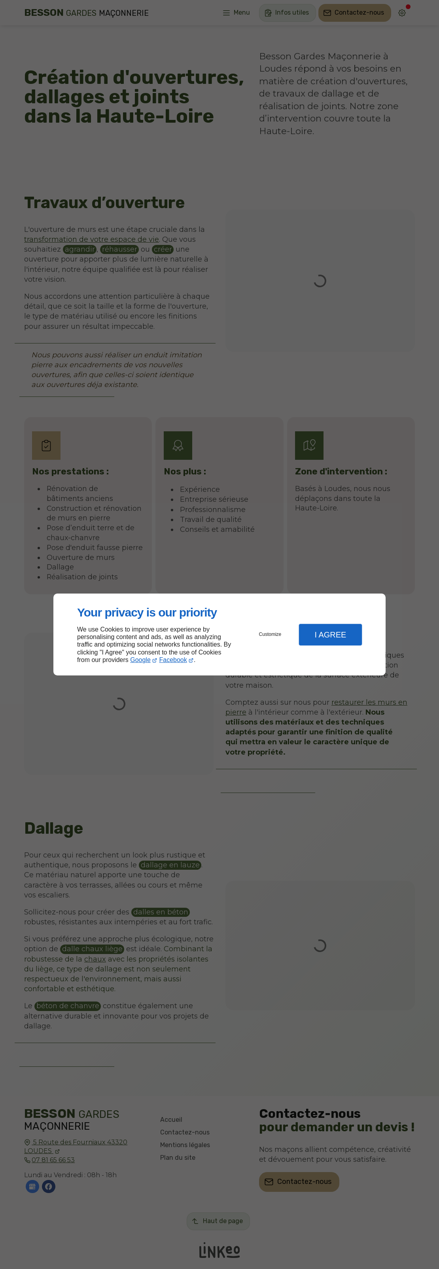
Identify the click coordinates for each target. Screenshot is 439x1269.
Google (140, 659)
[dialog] (219, 634)
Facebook (173, 659)
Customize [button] (270, 634)
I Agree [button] (330, 634)
